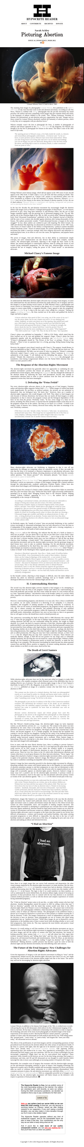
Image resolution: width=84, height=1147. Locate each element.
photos (12, 200)
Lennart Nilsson (46, 108)
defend (68, 353)
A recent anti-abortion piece (53, 548)
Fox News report (52, 357)
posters (29, 940)
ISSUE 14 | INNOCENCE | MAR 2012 (42, 40)
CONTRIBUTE (35, 24)
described (20, 310)
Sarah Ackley (42, 30)
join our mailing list (53, 1128)
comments (17, 533)
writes (46, 388)
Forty (25, 887)
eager (38, 726)
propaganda (47, 373)
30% (18, 891)
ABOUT (24, 24)
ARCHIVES (48, 24)
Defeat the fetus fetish (30, 480)
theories (13, 635)
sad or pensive (42, 934)
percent (30, 887)
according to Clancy (23, 312)
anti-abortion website (61, 338)
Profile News (46, 495)
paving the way (19, 1028)
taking (35, 111)
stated (48, 349)
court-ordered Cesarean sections (43, 1048)
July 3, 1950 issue (42, 126)
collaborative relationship (40, 1030)
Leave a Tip (42, 1098)
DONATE (59, 24)
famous (71, 198)
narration (44, 776)
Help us (24, 1103)
